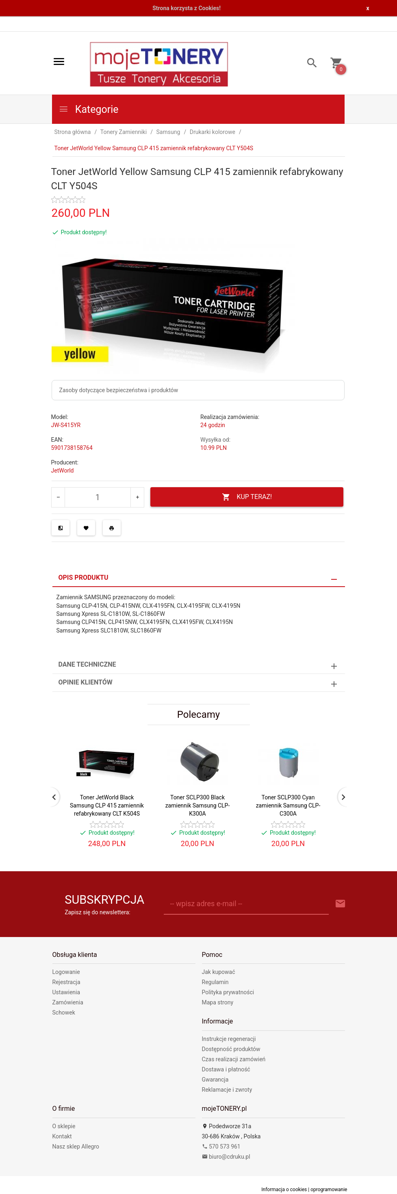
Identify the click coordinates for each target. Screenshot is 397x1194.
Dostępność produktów (231, 1049)
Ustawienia (66, 992)
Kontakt (62, 1136)
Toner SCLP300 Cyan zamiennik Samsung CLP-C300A (288, 805)
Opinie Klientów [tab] (86, 682)
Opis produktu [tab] (83, 577)
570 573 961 (221, 1146)
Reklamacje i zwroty (227, 1089)
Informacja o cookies (284, 1189)
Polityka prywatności (228, 992)
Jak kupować (218, 972)
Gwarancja (215, 1079)
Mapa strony (218, 1002)
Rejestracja (66, 982)
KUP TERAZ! (247, 497)
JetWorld (62, 470)
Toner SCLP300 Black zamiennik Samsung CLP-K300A (197, 805)
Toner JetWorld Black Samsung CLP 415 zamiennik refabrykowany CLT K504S (107, 805)
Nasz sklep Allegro (76, 1146)
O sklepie (64, 1126)
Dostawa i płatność (226, 1069)
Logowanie (66, 972)
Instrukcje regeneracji (229, 1039)
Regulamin (215, 982)
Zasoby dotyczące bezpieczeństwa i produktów (118, 390)
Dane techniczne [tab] (87, 664)
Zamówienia (67, 1002)
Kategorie (89, 109)
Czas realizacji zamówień (234, 1059)
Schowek (63, 1012)
